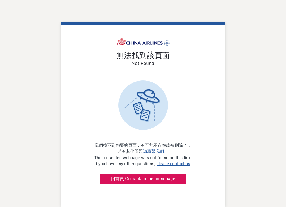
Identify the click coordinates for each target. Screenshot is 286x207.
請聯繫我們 (153, 151)
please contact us (173, 163)
